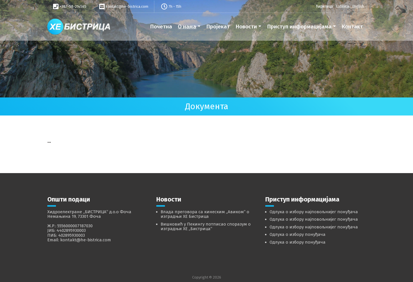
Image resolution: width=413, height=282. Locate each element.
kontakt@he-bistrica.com (127, 7)
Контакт (352, 26)
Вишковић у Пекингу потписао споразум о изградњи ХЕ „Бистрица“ (206, 227)
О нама (187, 26)
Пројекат (218, 26)
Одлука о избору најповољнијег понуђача (314, 211)
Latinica (342, 6)
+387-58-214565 (73, 7)
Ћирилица (324, 6)
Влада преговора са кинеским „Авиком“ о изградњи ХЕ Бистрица (205, 214)
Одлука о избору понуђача (298, 234)
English (358, 6)
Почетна (161, 26)
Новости (246, 26)
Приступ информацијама (299, 26)
